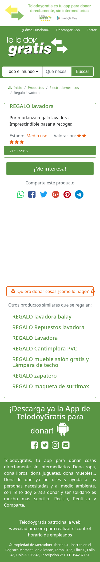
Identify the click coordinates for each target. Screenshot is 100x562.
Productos (36, 87)
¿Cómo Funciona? (35, 29)
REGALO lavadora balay (41, 316)
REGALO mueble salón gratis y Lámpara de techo (50, 362)
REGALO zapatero (34, 375)
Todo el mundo (21, 71)
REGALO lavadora (32, 106)
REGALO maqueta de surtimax (50, 386)
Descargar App (68, 29)
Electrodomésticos (64, 87)
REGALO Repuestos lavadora (48, 327)
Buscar (82, 71)
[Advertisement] (50, 242)
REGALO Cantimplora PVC (44, 348)
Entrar (92, 29)
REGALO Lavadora (35, 337)
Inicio (17, 87)
